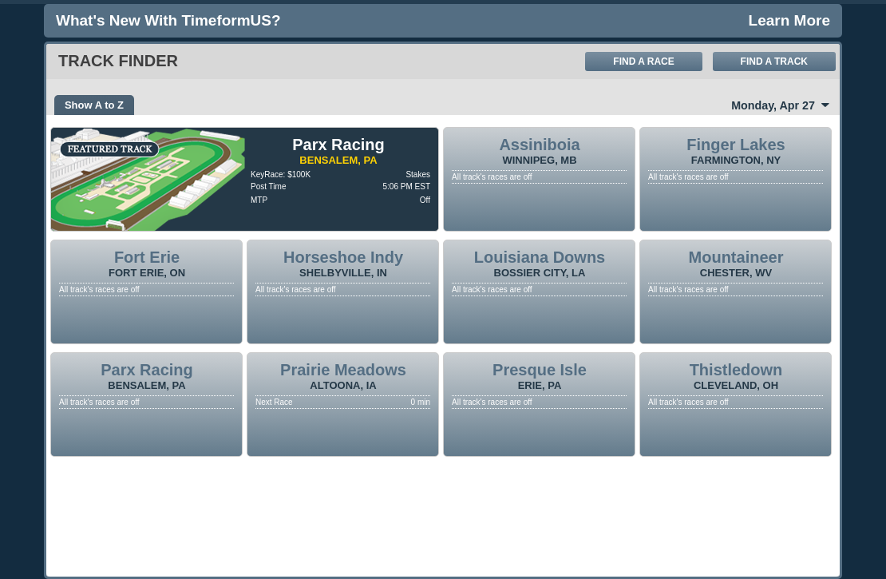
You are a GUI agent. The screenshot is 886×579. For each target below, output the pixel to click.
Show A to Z (94, 105)
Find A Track (774, 61)
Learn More (789, 20)
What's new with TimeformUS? (168, 20)
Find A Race (643, 61)
